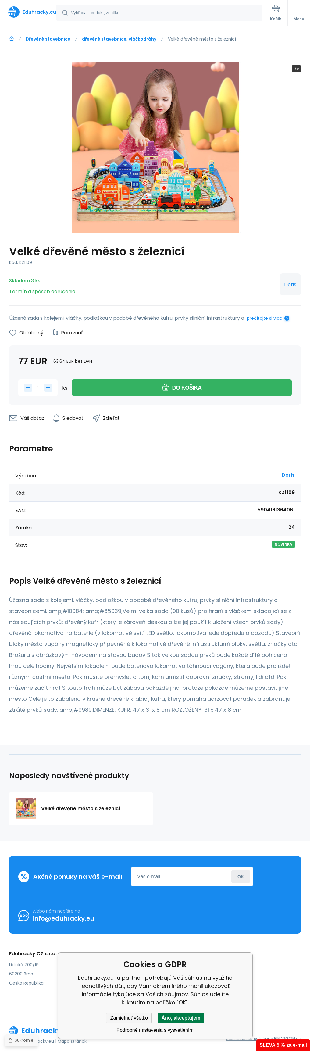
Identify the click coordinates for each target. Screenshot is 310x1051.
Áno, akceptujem (180, 1018)
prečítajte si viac (264, 318)
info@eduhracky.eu (63, 918)
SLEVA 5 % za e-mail (283, 1045)
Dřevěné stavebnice (48, 39)
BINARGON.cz (287, 1038)
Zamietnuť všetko (129, 1018)
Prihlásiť (240, 876)
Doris (290, 284)
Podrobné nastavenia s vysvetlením (155, 1030)
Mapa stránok (72, 1041)
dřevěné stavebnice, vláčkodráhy (119, 39)
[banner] (28, 12)
